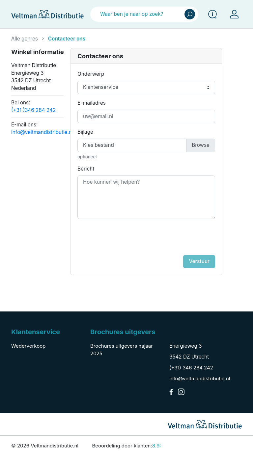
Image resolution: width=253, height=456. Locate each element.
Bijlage (85, 132)
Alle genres (24, 39)
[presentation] (164, 239)
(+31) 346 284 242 (191, 367)
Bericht (85, 169)
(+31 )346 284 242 (33, 110)
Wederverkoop (28, 346)
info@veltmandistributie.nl (42, 132)
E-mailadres (91, 103)
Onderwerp (90, 74)
